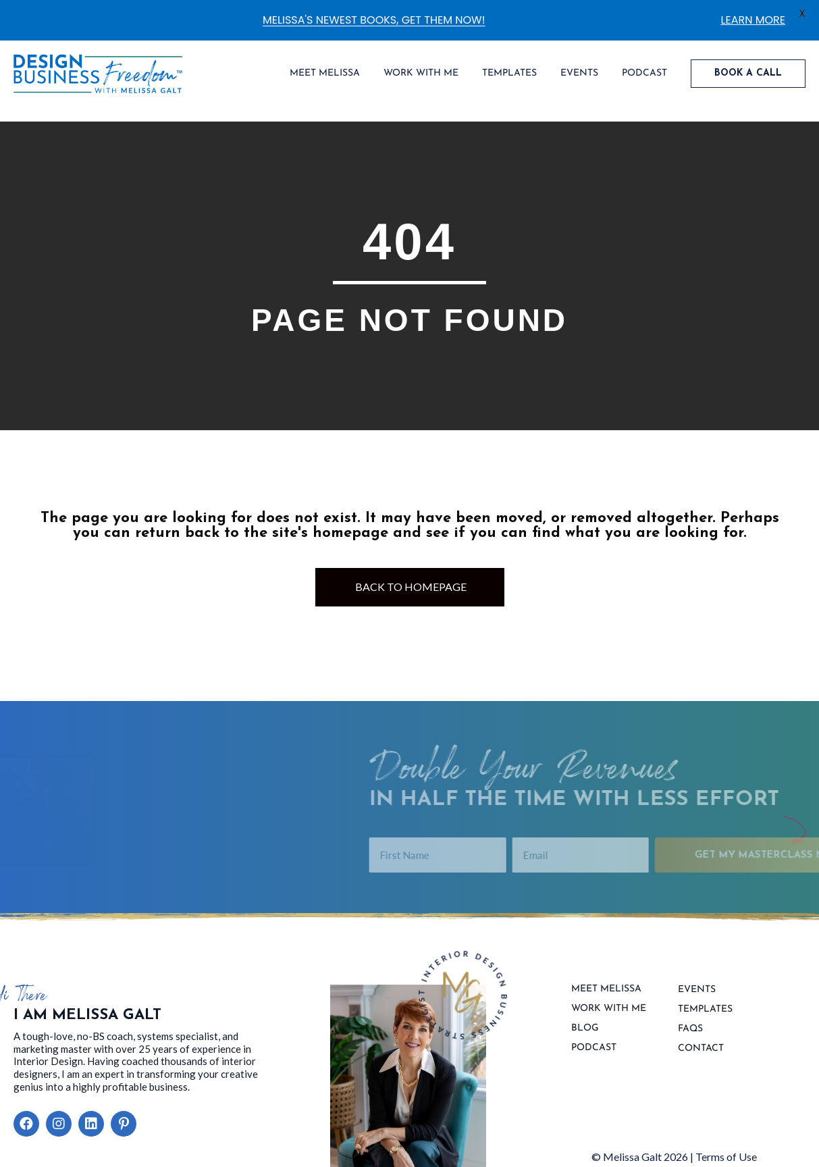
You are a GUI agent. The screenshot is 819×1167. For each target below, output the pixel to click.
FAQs (690, 1029)
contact (701, 1049)
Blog (585, 1028)
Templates (705, 1009)
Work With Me (608, 1009)
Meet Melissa (606, 989)
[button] (26, 1124)
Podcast (593, 1048)
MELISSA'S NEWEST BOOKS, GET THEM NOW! (374, 20)
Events (697, 990)
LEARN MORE (753, 20)
